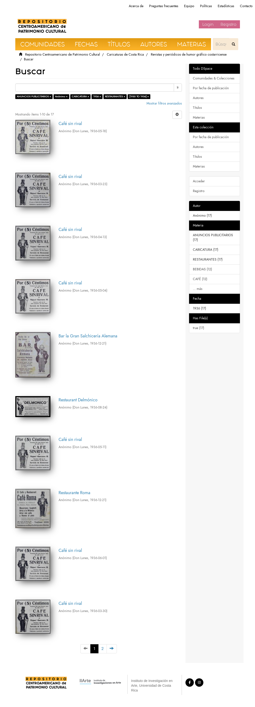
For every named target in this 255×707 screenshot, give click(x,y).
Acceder (199, 181)
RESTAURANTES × (115, 96)
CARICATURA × (80, 96)
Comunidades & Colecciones (213, 78)
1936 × (97, 96)
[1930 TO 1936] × (139, 96)
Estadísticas (226, 6)
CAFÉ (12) (200, 279)
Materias (199, 117)
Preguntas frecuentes (163, 6)
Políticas (206, 6)
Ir (178, 87)
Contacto (246, 6)
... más (197, 289)
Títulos (197, 107)
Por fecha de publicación (211, 88)
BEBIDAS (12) (202, 269)
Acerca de (136, 6)
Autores (198, 98)
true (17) (198, 328)
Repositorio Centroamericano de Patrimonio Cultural (62, 54)
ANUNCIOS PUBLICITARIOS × (34, 96)
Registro (228, 24)
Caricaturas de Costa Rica (125, 54)
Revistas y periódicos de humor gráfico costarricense (189, 54)
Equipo (189, 6)
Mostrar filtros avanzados (164, 103)
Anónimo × (61, 96)
